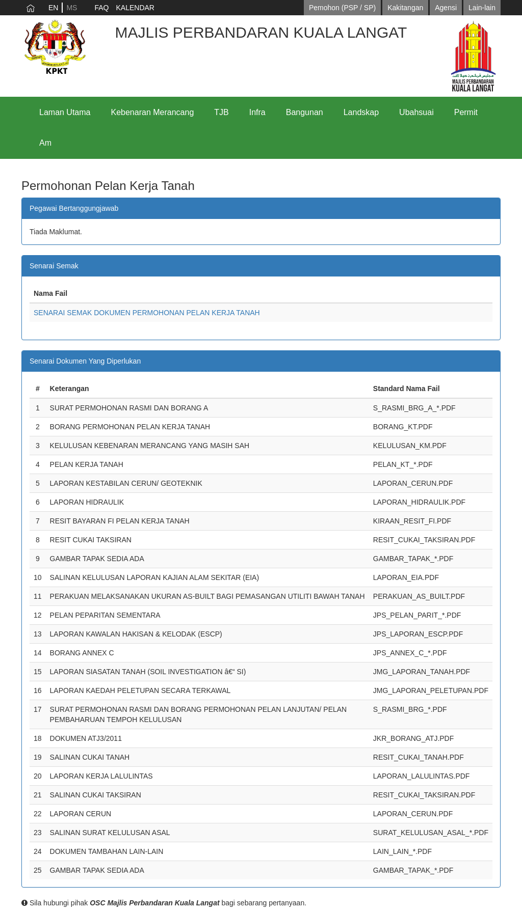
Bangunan (304, 112)
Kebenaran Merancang (152, 112)
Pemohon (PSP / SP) (342, 8)
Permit (466, 112)
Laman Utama (65, 112)
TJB (221, 112)
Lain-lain (481, 8)
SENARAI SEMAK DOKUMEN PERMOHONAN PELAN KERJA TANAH (147, 313)
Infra (257, 112)
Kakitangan (405, 8)
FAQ (101, 8)
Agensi (446, 8)
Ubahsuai (416, 112)
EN (53, 8)
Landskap (361, 112)
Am (45, 143)
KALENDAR (135, 8)
